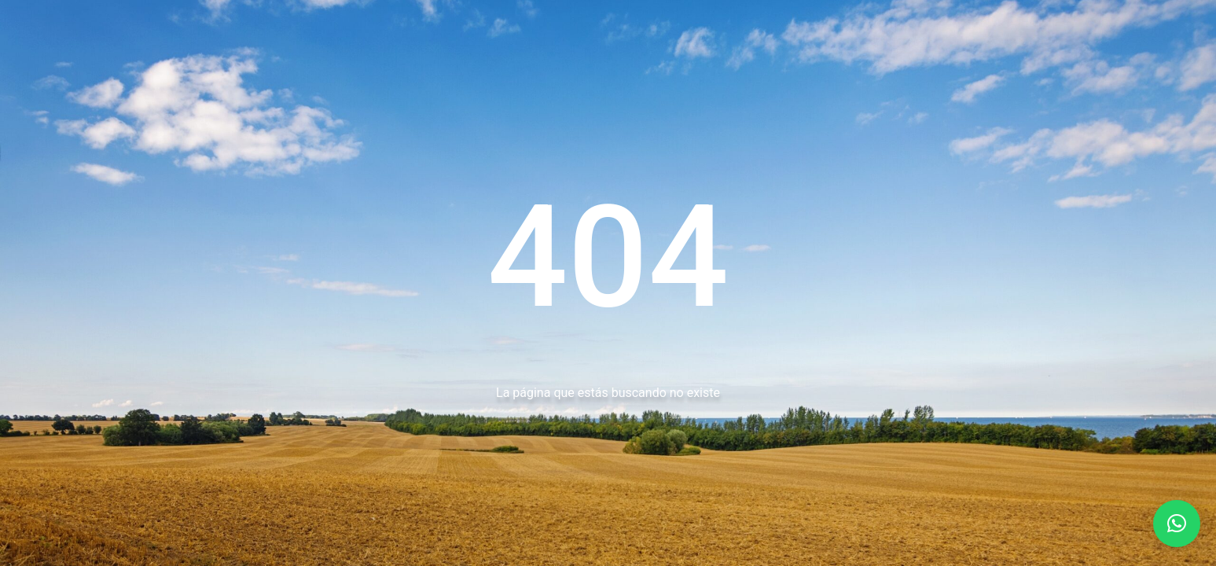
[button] (1176, 523)
